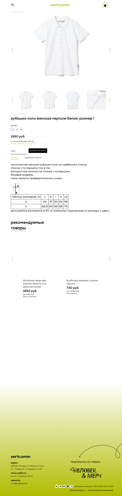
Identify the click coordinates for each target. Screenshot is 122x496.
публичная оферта (77, 490)
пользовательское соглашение (100, 490)
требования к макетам (32, 158)
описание (14, 158)
